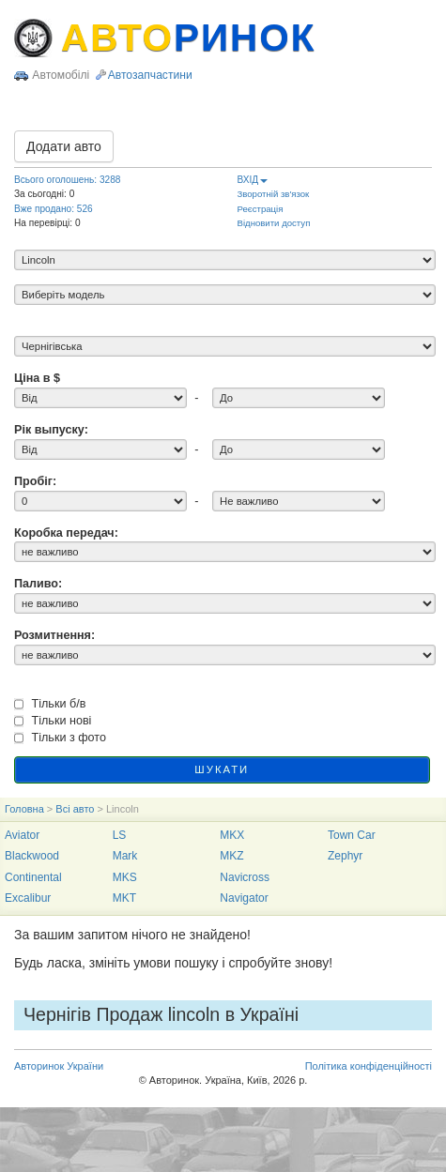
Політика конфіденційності (368, 1066)
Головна (24, 808)
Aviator (22, 835)
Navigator (244, 898)
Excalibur (28, 898)
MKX (232, 835)
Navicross (244, 877)
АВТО (188, 37)
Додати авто (63, 146)
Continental (33, 877)
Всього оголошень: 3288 (67, 180)
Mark (125, 855)
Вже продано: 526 (53, 209)
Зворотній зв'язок (274, 194)
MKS (125, 877)
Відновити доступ (274, 223)
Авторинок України (58, 1066)
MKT (124, 898)
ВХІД (253, 180)
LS (120, 835)
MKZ (231, 855)
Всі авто (74, 808)
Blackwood (32, 855)
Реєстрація (261, 209)
